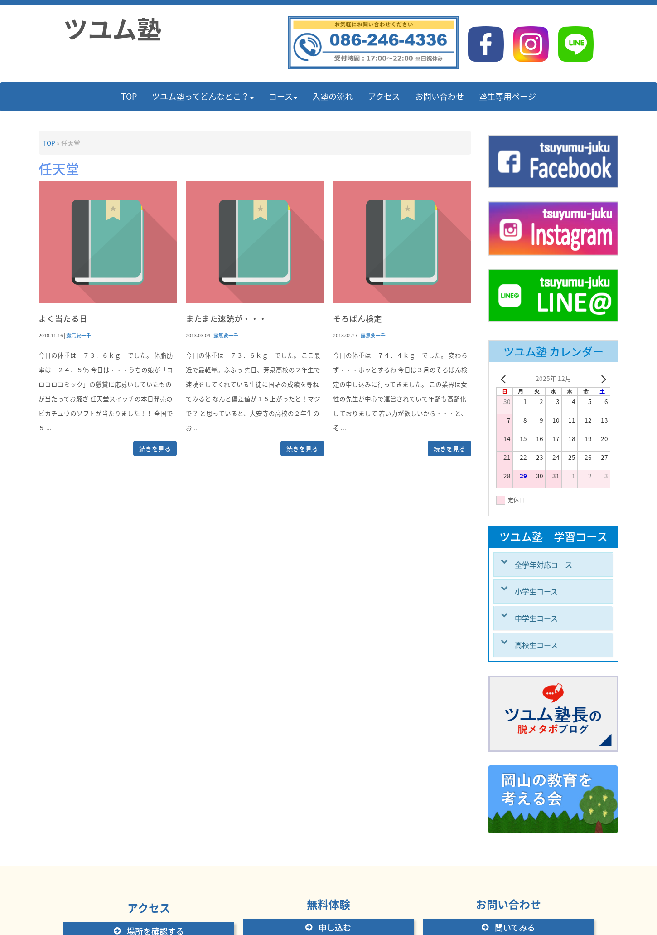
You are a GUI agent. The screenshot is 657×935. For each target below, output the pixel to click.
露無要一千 (78, 335)
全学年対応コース (543, 564)
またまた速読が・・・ (226, 318)
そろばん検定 (357, 318)
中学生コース (536, 618)
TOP (49, 142)
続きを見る (155, 448)
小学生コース (536, 591)
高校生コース (536, 644)
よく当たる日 (63, 318)
